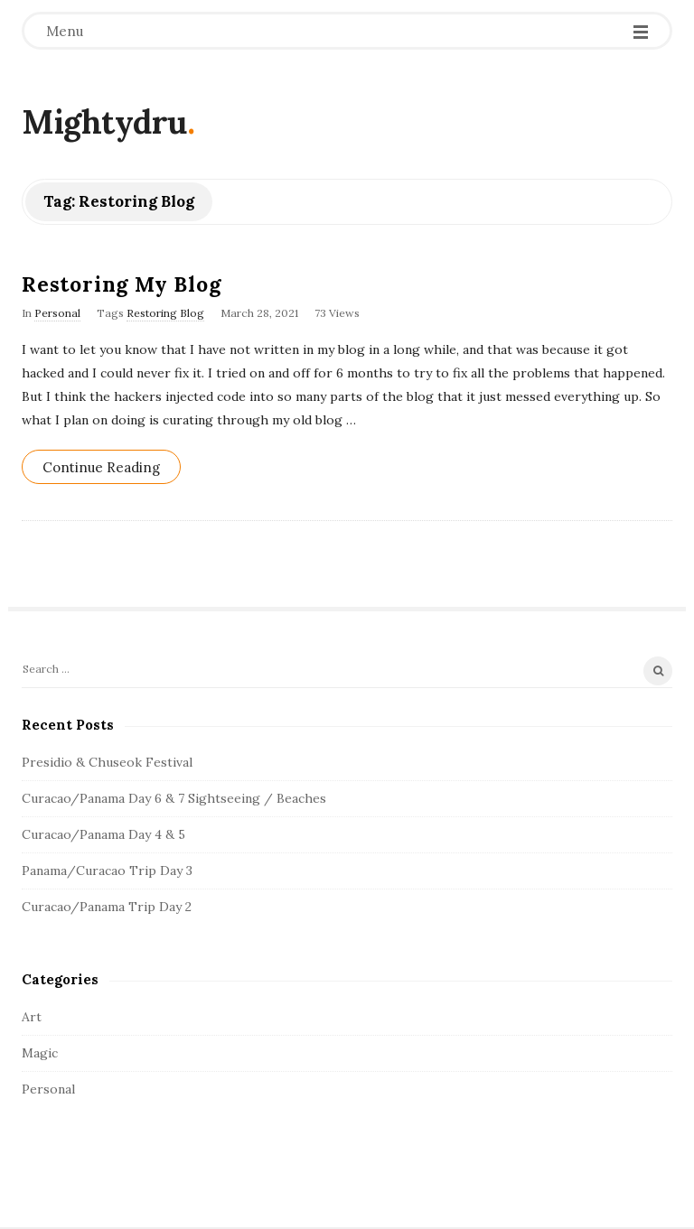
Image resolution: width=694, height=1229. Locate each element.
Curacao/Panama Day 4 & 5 (103, 834)
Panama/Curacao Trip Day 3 (107, 870)
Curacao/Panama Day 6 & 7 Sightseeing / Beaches (174, 798)
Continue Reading (101, 467)
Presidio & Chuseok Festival (107, 762)
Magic (40, 1053)
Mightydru (104, 122)
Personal (57, 313)
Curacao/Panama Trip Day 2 (107, 906)
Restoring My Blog (121, 284)
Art (32, 1017)
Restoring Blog (165, 313)
